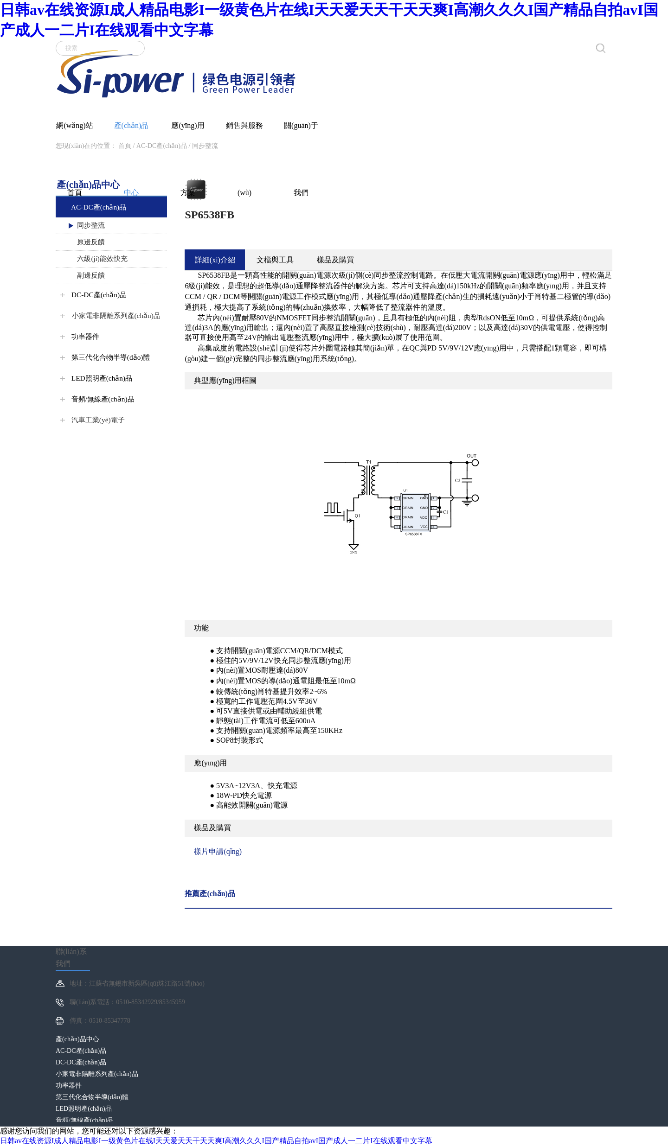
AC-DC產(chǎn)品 (161, 145)
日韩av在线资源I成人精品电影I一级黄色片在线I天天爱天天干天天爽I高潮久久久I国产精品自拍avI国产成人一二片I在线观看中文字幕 (216, 1141)
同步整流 (205, 145)
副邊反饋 (86, 275)
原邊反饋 (86, 242)
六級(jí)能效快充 (97, 258)
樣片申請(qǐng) (218, 851)
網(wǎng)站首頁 (74, 129)
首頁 (124, 145)
